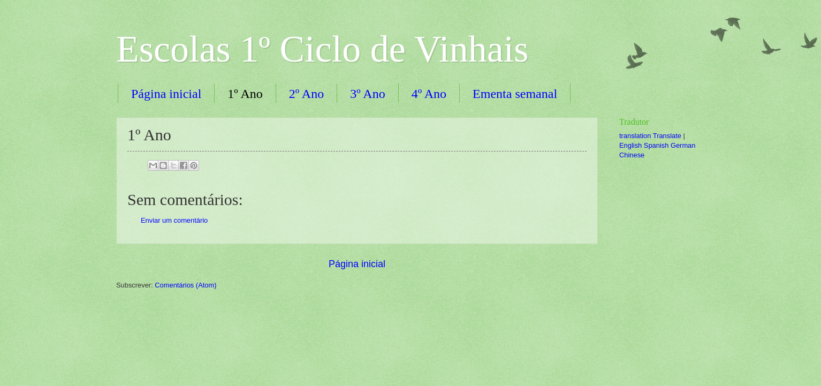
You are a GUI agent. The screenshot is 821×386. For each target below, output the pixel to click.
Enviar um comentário (174, 220)
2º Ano (306, 94)
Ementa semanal (515, 94)
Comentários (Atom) (185, 285)
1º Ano (244, 94)
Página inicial (166, 94)
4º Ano (429, 94)
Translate (667, 136)
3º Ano (367, 94)
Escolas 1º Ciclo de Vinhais (322, 49)
